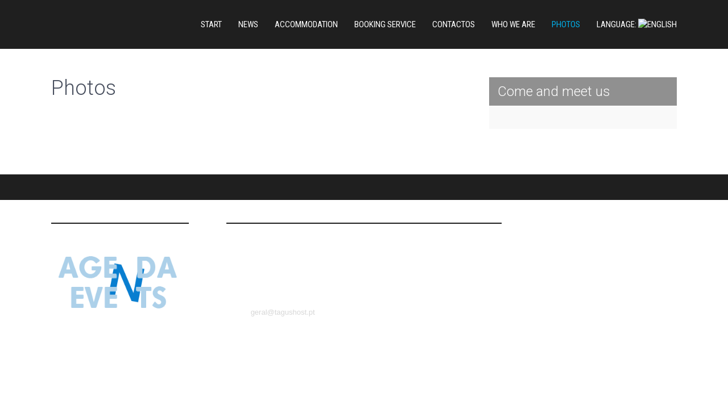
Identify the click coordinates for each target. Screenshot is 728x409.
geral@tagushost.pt (283, 275)
